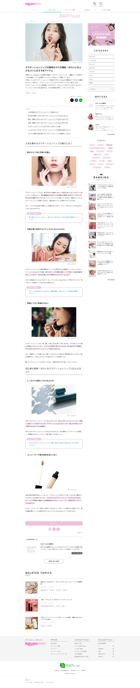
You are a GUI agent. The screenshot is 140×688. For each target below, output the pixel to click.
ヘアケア (91, 72)
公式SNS (87, 10)
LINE (99, 651)
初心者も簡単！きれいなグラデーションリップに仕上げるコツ (48, 116)
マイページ (54, 648)
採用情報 (83, 670)
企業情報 (56, 670)
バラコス (58, 590)
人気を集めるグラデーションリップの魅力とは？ (43, 112)
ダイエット (109, 164)
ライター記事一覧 (77, 553)
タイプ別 (107, 167)
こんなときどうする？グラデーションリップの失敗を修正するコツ (49, 130)
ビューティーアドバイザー (58, 654)
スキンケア (92, 57)
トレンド (110, 151)
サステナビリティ (50, 682)
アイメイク (92, 64)
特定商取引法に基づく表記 (81, 656)
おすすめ (100, 145)
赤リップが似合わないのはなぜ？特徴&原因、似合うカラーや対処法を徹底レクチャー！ (54, 292)
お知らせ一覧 (77, 643)
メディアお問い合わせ (80, 646)
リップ (33, 93)
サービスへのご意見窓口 (80, 651)
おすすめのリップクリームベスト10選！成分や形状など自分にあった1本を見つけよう (54, 444)
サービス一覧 (28, 682)
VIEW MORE (111, 134)
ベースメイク (33, 90)
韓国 (92, 151)
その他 (90, 83)
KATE (63, 606)
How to (27, 93)
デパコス (92, 164)
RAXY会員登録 (102, 643)
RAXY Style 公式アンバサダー (47, 606)
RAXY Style (52, 10)
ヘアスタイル (96, 157)
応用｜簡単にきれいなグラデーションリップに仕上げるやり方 (48, 123)
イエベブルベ (106, 157)
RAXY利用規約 (78, 654)
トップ (34, 10)
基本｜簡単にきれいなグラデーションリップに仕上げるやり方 (48, 119)
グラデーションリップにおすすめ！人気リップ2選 (44, 126)
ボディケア (92, 68)
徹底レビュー (44, 590)
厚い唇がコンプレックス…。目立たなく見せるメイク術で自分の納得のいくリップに (54, 218)
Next (80, 532)
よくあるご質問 (105, 10)
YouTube (100, 656)
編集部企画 (109, 145)
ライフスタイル (97, 167)
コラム (90, 79)
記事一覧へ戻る (54, 561)
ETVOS (64, 590)
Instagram (100, 648)
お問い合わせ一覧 (38, 682)
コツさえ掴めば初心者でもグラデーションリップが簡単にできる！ (49, 133)
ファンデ (52, 590)
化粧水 (109, 161)
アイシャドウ (100, 151)
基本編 (110, 148)
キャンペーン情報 (70, 10)
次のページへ (54, 523)
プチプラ (93, 161)
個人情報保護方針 (65, 670)
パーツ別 (102, 161)
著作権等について (75, 670)
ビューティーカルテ (56, 651)
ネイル (90, 75)
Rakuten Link (101, 654)
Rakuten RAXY (33, 4)
